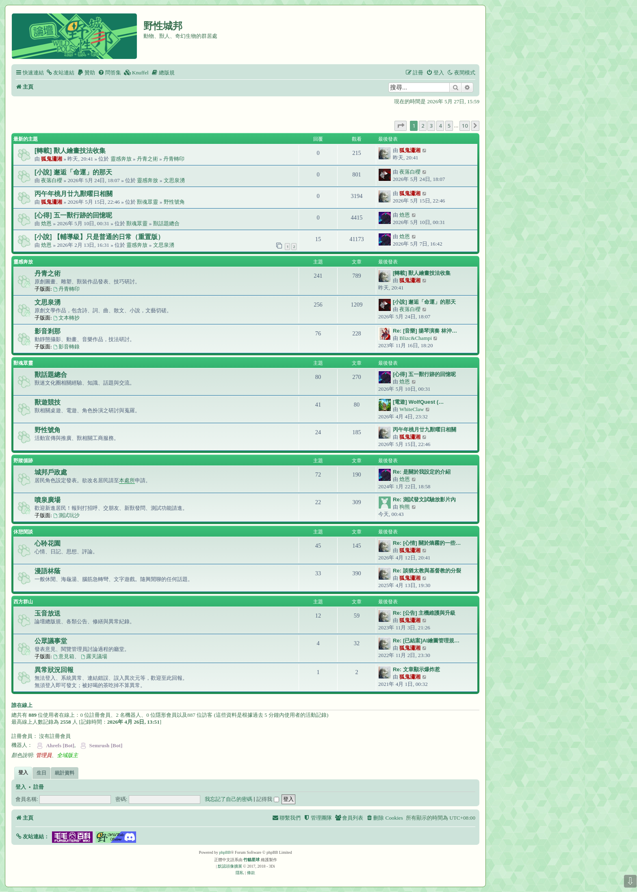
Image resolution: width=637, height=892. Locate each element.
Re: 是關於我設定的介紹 (422, 472)
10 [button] (465, 125)
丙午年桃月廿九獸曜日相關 (74, 193)
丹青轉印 (173, 159)
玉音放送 (48, 613)
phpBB (225, 852)
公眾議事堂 (51, 640)
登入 (20, 787)
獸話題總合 (166, 223)
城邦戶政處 (51, 472)
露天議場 (94, 656)
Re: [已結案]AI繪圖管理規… (426, 640)
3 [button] (431, 125)
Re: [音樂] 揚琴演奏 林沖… (425, 331)
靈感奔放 (121, 159)
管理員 (44, 755)
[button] (400, 126)
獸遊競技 (48, 402)
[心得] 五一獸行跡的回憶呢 (73, 215)
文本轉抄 (66, 318)
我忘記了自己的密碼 (228, 799)
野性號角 (174, 202)
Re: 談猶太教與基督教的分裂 (427, 571)
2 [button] (422, 125)
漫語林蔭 (48, 571)
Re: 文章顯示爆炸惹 (416, 669)
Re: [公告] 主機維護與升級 (424, 613)
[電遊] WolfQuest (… (418, 402)
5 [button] (449, 125)
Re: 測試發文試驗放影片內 (424, 499)
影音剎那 (48, 331)
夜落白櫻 (51, 180)
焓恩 (46, 223)
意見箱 (63, 656)
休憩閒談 (23, 532)
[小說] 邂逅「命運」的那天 (73, 172)
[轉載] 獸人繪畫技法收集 (70, 150)
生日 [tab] (41, 773)
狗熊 (404, 507)
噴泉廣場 (48, 499)
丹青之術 (147, 159)
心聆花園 (48, 543)
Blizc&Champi (415, 338)
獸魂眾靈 (147, 202)
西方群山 (23, 602)
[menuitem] (60, 72)
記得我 (267, 799)
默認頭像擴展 (230, 866)
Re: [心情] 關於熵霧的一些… (427, 543)
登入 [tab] (23, 772)
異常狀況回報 (54, 669)
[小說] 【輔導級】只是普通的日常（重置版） (99, 236)
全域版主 (67, 755)
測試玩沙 (66, 515)
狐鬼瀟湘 (51, 159)
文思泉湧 (174, 180)
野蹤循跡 (23, 460)
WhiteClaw (411, 409)
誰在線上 (21, 705)
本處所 (127, 480)
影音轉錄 (66, 347)
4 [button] (440, 125)
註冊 (38, 787)
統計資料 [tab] (64, 773)
